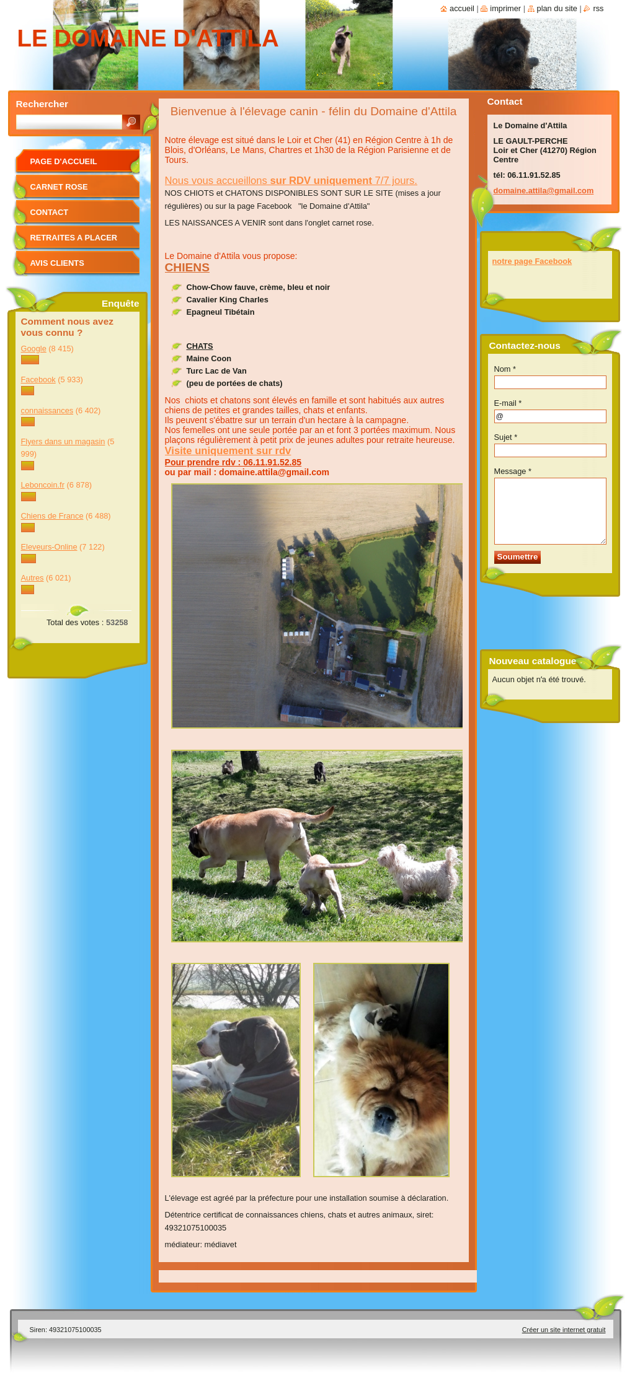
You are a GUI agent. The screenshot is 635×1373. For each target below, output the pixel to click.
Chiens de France (52, 515)
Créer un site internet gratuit (564, 1329)
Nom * (505, 369)
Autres (32, 577)
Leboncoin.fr (42, 484)
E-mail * (508, 403)
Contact (49, 212)
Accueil (462, 8)
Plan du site (557, 8)
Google (34, 348)
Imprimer (505, 8)
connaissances (47, 410)
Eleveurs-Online (49, 546)
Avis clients (57, 263)
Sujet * (506, 437)
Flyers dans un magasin (63, 441)
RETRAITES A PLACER (74, 237)
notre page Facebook (532, 261)
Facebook (38, 379)
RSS (598, 8)
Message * (512, 471)
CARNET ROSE (59, 186)
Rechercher (42, 104)
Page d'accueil (63, 161)
